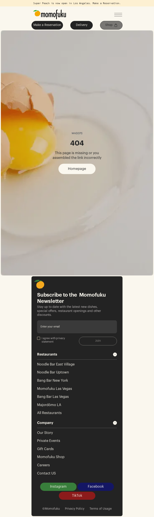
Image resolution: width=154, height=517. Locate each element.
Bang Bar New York (52, 380)
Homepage (77, 169)
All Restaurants (49, 413)
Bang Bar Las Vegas (53, 396)
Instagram (58, 486)
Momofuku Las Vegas (54, 389)
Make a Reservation (47, 25)
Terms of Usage (101, 508)
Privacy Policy (74, 508)
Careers (43, 465)
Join (98, 340)
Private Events (48, 441)
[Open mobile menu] (118, 15)
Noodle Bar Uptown (53, 372)
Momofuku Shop (50, 457)
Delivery (81, 25)
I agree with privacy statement (51, 340)
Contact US (46, 473)
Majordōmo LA (49, 405)
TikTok (77, 495)
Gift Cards (45, 449)
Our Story (45, 433)
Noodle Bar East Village (56, 364)
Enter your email (50, 326)
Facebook (96, 486)
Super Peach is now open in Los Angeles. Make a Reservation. (77, 3)
